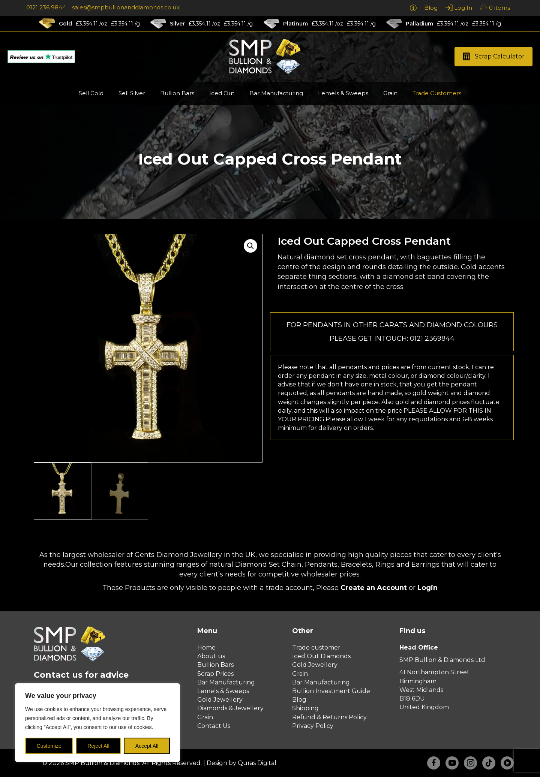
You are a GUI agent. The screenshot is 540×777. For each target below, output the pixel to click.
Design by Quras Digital (241, 763)
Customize (49, 746)
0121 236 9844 (46, 7)
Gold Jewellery (220, 699)
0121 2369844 (432, 338)
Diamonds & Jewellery (230, 708)
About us (211, 656)
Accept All (146, 746)
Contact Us (213, 725)
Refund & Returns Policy (329, 717)
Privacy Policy (312, 725)
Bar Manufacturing (226, 682)
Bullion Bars (215, 664)
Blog (299, 699)
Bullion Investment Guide (331, 691)
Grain (205, 717)
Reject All (98, 746)
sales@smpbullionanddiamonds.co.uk (126, 7)
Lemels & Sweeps (223, 691)
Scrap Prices (215, 673)
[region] (97, 722)
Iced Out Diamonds (321, 656)
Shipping (305, 708)
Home (206, 647)
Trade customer (316, 647)
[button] (493, 57)
